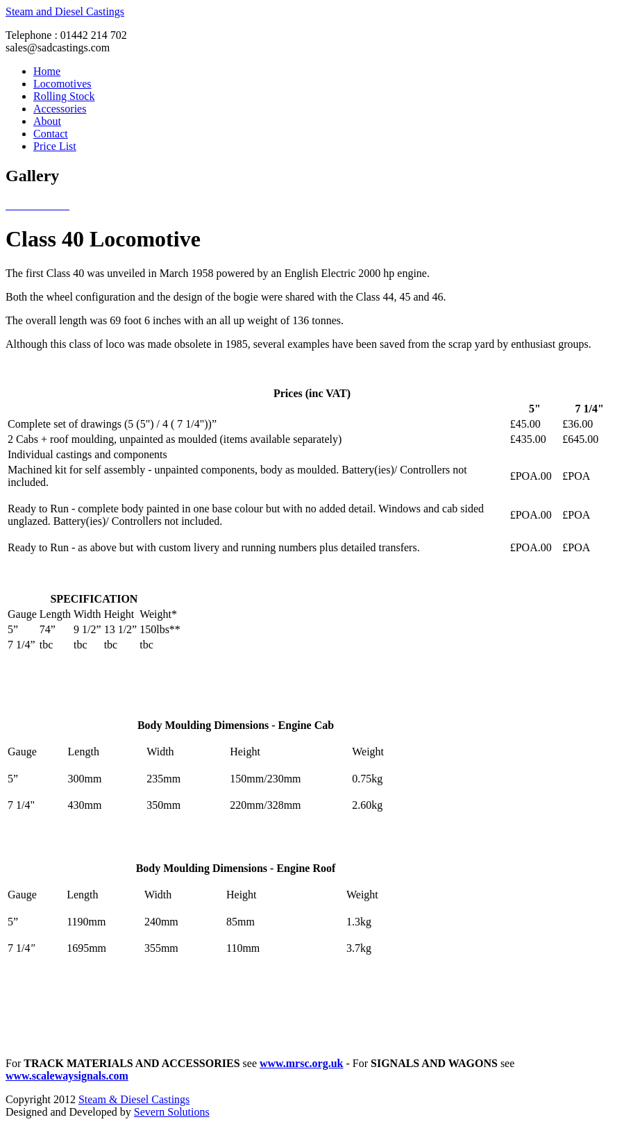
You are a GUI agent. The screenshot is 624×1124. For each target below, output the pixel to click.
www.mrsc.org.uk (301, 1063)
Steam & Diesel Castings (133, 1099)
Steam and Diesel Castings (65, 11)
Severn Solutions (172, 1112)
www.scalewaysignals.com (67, 1076)
